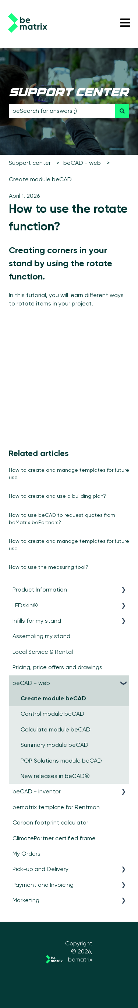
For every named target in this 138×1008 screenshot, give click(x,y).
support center (68, 93)
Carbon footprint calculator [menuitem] (50, 822)
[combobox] (62, 111)
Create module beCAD (40, 179)
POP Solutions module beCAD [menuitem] (61, 760)
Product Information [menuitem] (40, 589)
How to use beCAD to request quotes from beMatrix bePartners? (62, 518)
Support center (30, 162)
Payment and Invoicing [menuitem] (43, 884)
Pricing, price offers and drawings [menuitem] (57, 667)
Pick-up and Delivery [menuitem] (40, 869)
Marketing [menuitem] (26, 900)
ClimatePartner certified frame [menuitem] (54, 838)
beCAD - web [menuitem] (31, 682)
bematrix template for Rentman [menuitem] (56, 807)
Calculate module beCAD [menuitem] (56, 729)
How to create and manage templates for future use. (69, 473)
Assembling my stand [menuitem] (41, 636)
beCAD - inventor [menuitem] (37, 791)
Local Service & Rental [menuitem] (43, 651)
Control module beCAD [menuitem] (52, 713)
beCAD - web (82, 162)
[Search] (122, 111)
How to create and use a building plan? (57, 496)
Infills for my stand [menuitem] (37, 620)
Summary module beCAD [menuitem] (54, 744)
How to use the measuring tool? (48, 567)
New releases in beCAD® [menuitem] (55, 775)
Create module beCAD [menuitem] (53, 698)
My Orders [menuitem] (26, 853)
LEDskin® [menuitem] (25, 605)
